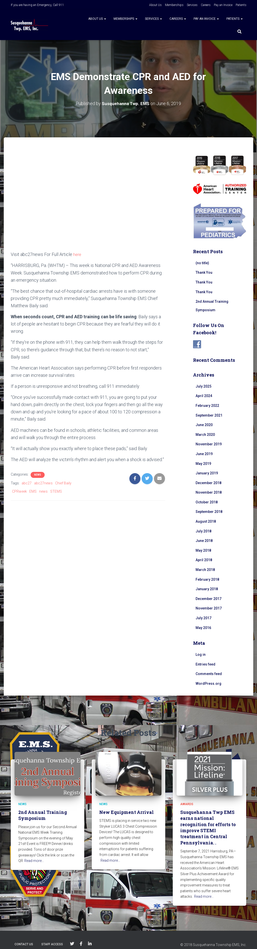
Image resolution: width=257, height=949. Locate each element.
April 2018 (204, 560)
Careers (206, 5)
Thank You (204, 272)
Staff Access (52, 937)
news (43, 491)
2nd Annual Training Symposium (41, 815)
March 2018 (205, 570)
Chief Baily (63, 483)
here (77, 254)
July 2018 (203, 531)
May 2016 (203, 627)
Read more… (34, 860)
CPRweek (19, 491)
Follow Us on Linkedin (89, 937)
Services (192, 5)
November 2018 (209, 492)
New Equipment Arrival (125, 812)
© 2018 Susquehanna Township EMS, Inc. (213, 938)
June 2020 (204, 425)
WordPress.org (208, 684)
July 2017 (203, 618)
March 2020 (205, 434)
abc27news (43, 483)
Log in (201, 655)
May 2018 (203, 550)
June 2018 (204, 541)
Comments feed (209, 674)
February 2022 (207, 405)
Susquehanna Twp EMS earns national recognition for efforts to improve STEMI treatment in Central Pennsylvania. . (209, 824)
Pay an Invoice (223, 5)
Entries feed (205, 664)
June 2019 (204, 454)
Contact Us (24, 937)
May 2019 (203, 463)
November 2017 (209, 608)
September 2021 (209, 415)
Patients (241, 5)
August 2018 (206, 521)
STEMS (56, 491)
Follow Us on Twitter (71, 937)
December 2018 (208, 483)
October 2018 (207, 502)
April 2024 (204, 396)
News (37, 474)
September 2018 (209, 512)
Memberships (174, 5)
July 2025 (203, 386)
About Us (155, 5)
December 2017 (208, 598)
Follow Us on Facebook (81, 937)
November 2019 (209, 444)
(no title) (202, 263)
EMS (33, 491)
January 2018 (207, 589)
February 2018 (207, 579)
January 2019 (207, 473)
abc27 (27, 483)
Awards (186, 804)
